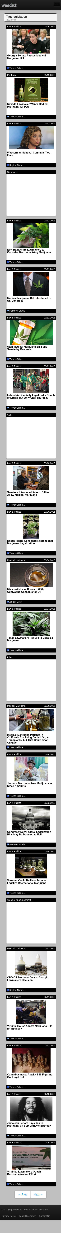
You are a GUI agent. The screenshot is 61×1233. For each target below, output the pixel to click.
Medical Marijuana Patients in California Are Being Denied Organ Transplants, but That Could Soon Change (28, 739)
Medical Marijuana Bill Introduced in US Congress (29, 299)
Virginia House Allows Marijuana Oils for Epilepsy (29, 1027)
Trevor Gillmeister (18, 68)
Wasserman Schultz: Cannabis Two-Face (29, 154)
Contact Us (44, 1216)
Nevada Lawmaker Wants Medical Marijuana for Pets (27, 105)
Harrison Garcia (17, 310)
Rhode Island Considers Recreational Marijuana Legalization (30, 542)
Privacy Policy (9, 1216)
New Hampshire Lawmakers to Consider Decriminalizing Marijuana (29, 251)
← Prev (22, 1194)
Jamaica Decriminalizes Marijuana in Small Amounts (29, 784)
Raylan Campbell (18, 165)
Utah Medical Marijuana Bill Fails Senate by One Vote (27, 348)
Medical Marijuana (16, 560)
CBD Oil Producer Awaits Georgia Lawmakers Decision (27, 978)
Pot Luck (11, 75)
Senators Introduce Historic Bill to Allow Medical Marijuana (28, 493)
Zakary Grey (15, 602)
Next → (38, 1194)
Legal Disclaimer (27, 1216)
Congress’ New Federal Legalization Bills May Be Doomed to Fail (29, 833)
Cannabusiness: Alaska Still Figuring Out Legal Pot (29, 1076)
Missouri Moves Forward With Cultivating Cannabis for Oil (25, 590)
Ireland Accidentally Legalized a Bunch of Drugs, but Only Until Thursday (31, 396)
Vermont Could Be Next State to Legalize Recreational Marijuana (26, 881)
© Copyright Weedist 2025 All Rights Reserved (25, 1209)
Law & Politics (14, 26)
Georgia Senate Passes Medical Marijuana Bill (26, 57)
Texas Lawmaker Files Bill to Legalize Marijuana (30, 639)
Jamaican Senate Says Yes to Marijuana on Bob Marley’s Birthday (29, 1124)
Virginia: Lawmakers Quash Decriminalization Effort (24, 1173)
